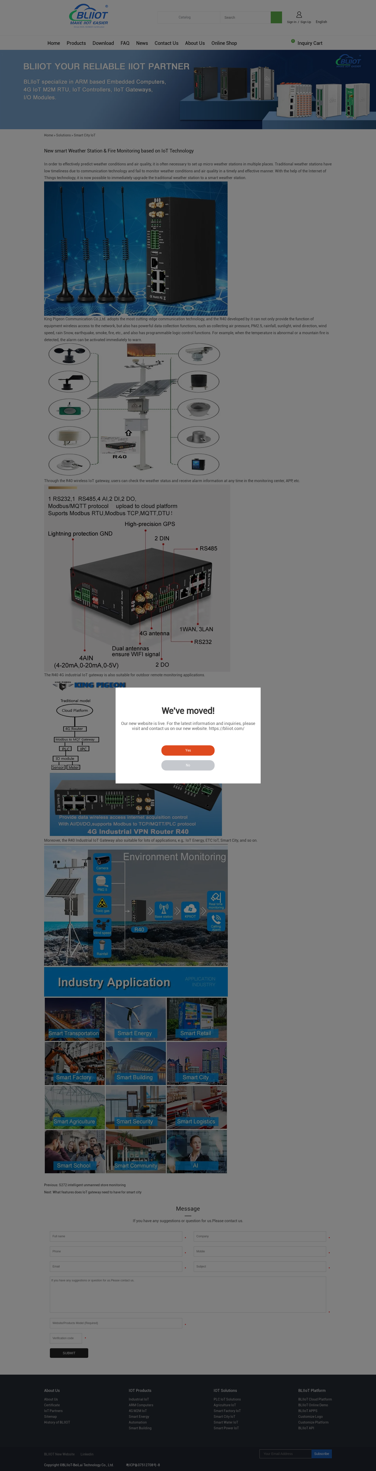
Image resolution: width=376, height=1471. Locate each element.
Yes (188, 750)
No (188, 765)
